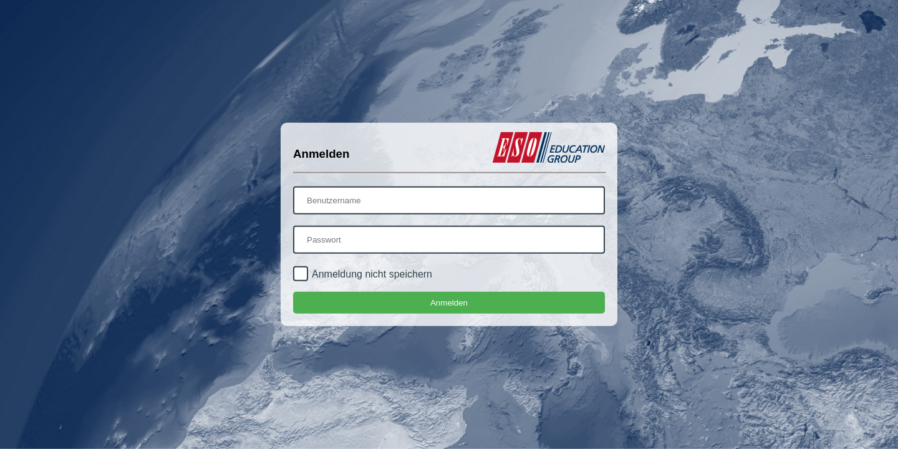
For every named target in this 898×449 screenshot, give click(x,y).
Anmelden (449, 302)
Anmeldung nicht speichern (372, 274)
